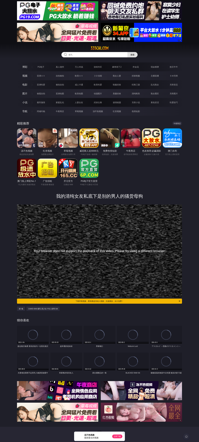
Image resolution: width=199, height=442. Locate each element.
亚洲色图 (60, 93)
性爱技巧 (174, 102)
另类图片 (174, 93)
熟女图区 (155, 93)
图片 (24, 93)
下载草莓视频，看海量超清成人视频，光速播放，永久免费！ (128, 301)
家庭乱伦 (60, 102)
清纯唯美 (136, 93)
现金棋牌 (155, 66)
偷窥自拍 (41, 93)
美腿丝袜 (117, 93)
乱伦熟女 (155, 84)
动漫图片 (98, 93)
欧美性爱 (98, 84)
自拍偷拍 (60, 75)
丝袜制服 (136, 75)
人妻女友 (79, 102)
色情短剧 (136, 111)
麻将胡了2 (116, 66)
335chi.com (100, 48)
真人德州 (60, 66)
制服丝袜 (117, 84)
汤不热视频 (98, 111)
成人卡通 (79, 84)
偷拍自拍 (60, 84)
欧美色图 (79, 93)
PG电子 (41, 66)
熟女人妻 (117, 75)
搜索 (132, 54)
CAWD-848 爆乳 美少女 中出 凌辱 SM (43, 308)
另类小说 (136, 102)
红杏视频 (117, 111)
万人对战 (79, 66)
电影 (24, 84)
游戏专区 (98, 66)
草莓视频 (79, 111)
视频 (24, 75)
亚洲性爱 (41, 84)
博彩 (24, 67)
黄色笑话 (155, 102)
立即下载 (117, 436)
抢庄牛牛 (174, 66)
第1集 (21, 308)
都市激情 (41, 102)
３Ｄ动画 (98, 75)
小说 (24, 102)
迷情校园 (117, 102)
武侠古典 (98, 102)
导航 (24, 111)
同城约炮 (41, 111)
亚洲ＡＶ (41, 75)
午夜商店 (60, 111)
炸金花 (136, 66)
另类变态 (174, 84)
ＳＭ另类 (174, 75)
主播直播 (155, 75)
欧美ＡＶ (79, 75)
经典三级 (136, 84)
